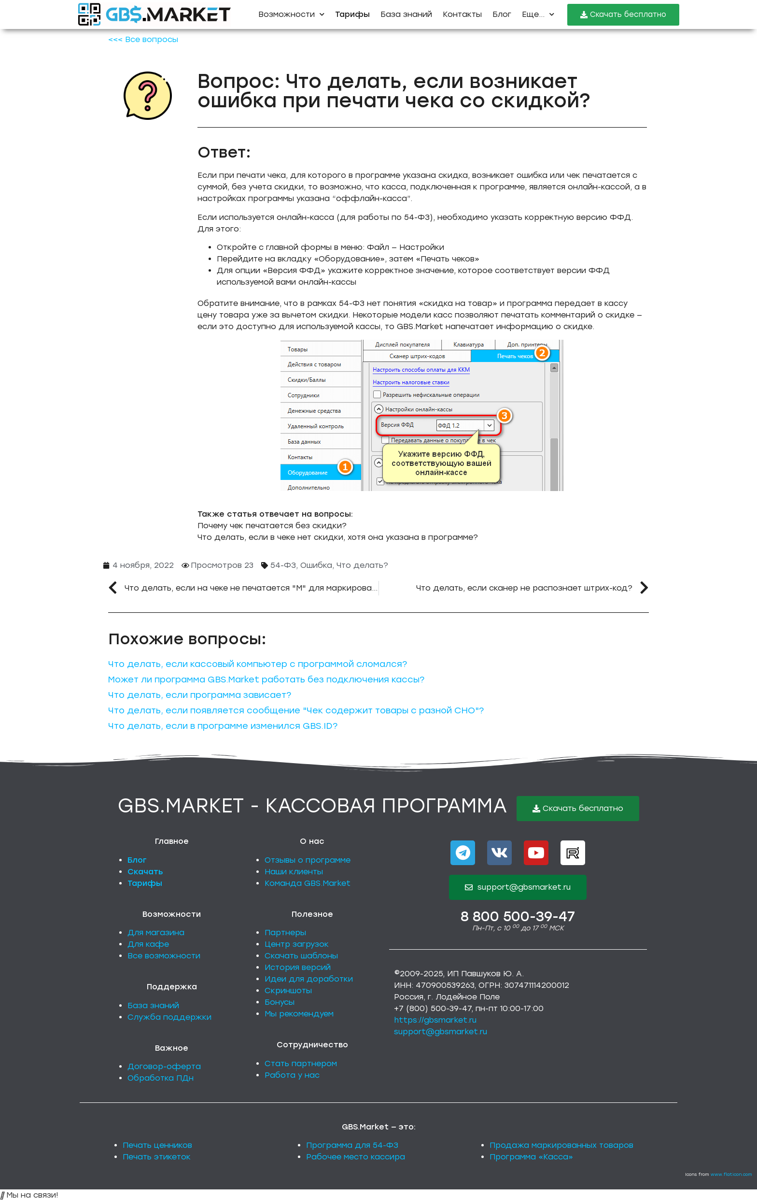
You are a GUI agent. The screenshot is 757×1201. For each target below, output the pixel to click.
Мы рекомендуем (299, 1013)
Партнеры (285, 932)
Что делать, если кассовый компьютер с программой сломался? (257, 664)
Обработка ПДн (160, 1078)
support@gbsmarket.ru (440, 1031)
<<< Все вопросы (143, 39)
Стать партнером (301, 1063)
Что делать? (362, 565)
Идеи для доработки (309, 979)
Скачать (145, 871)
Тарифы (144, 883)
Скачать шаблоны (301, 955)
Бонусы (279, 1002)
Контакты (462, 14)
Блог (501, 14)
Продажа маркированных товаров (561, 1145)
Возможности (291, 14)
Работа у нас (292, 1075)
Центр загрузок (297, 944)
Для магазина (155, 932)
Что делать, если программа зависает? (199, 695)
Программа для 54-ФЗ (352, 1145)
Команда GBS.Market (307, 883)
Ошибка (316, 565)
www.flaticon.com (731, 1174)
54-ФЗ (283, 565)
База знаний (406, 14)
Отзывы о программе (307, 860)
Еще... (538, 14)
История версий (298, 967)
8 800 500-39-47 (518, 916)
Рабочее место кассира (355, 1156)
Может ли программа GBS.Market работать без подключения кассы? (266, 679)
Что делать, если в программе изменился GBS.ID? (222, 726)
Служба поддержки (169, 1017)
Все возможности (163, 955)
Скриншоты (288, 990)
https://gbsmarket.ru (435, 1020)
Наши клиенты (294, 871)
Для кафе (148, 944)
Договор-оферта (164, 1066)
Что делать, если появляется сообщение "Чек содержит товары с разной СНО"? (296, 710)
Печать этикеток (157, 1156)
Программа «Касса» (531, 1156)
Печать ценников (157, 1145)
